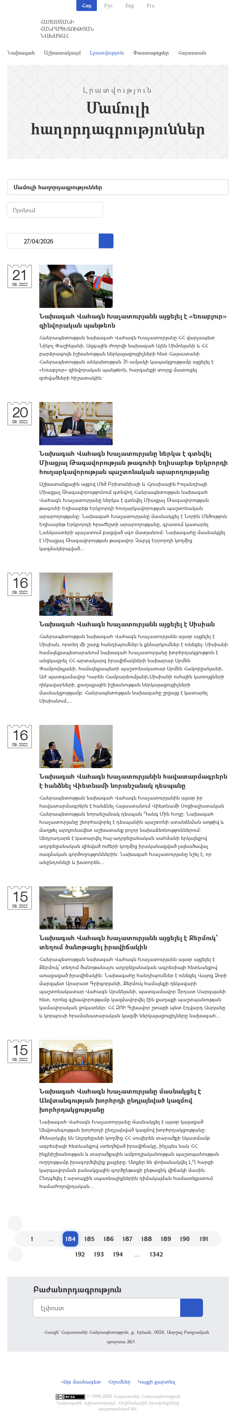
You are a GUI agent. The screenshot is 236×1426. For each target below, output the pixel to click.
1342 (156, 1254)
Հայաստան (192, 52)
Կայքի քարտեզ (156, 1381)
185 (89, 1239)
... (15, 241)
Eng (130, 5)
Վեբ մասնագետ (81, 1381)
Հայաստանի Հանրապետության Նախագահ (67, 28)
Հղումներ (119, 1381)
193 (99, 1254)
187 (127, 1239)
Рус (108, 5)
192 (80, 1254)
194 (118, 1254)
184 (70, 1239)
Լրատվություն (107, 52)
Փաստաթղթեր (151, 52)
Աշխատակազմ (62, 52)
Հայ (86, 5)
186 (109, 1239)
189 (166, 1239)
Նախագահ (21, 52)
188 (146, 1239)
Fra (151, 5)
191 (204, 1239)
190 (185, 1239)
